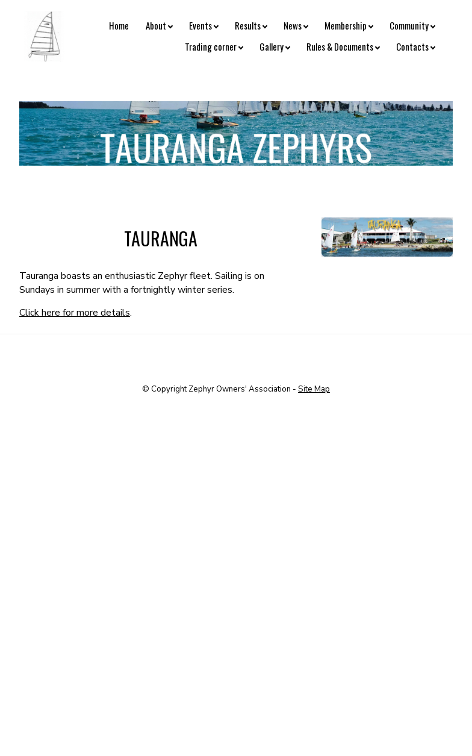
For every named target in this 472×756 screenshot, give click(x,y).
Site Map (314, 389)
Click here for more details (74, 312)
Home (119, 25)
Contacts (412, 46)
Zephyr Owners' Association (239, 389)
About (156, 25)
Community (409, 25)
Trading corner (211, 46)
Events (200, 25)
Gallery (271, 46)
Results (248, 25)
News (293, 25)
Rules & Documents (339, 46)
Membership (345, 25)
